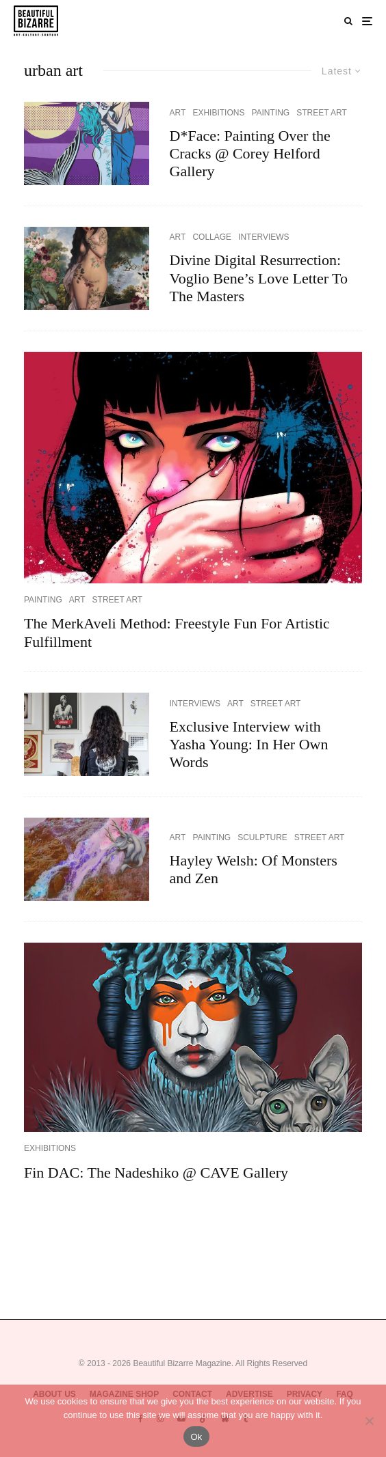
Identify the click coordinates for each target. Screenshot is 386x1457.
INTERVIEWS (263, 237)
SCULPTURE (262, 837)
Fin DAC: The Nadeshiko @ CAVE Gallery (156, 1172)
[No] (369, 1421)
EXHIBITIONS (218, 112)
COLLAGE (211, 237)
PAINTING (270, 112)
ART (178, 112)
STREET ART (321, 112)
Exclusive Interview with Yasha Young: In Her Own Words (249, 744)
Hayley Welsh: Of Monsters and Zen (253, 869)
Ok (196, 1437)
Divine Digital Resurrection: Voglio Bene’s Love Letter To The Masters (259, 278)
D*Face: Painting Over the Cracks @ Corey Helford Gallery (250, 153)
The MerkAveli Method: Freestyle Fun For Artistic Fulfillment (177, 632)
